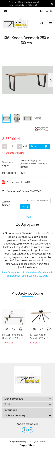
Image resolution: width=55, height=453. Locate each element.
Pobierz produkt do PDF (16, 182)
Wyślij (25, 207)
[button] (49, 11)
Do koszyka (39, 146)
